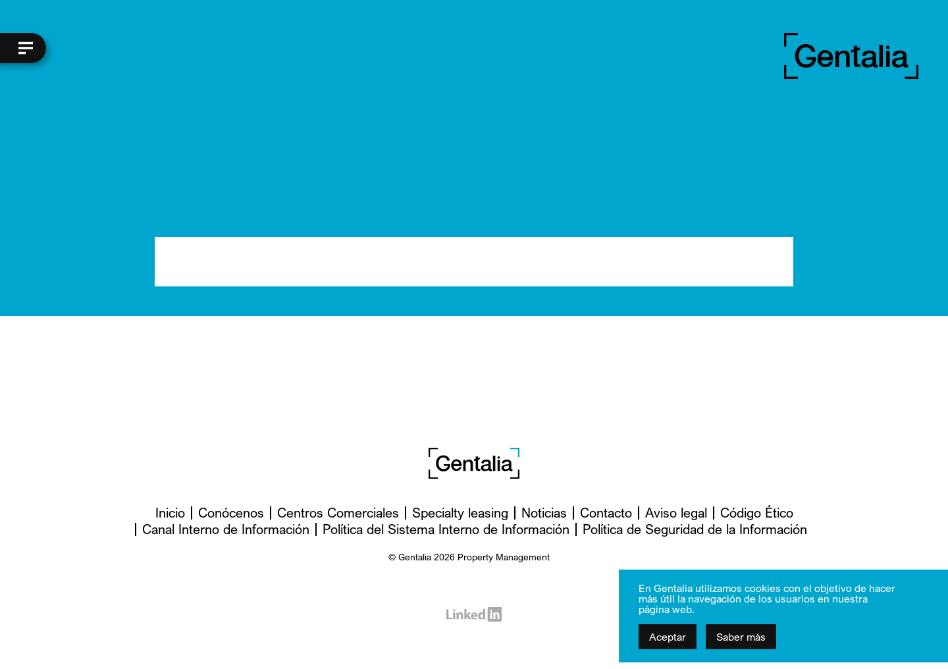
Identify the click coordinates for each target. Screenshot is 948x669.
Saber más (741, 636)
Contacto (606, 512)
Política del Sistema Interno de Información (446, 529)
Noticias (544, 512)
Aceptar (667, 636)
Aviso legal (676, 512)
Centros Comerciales (338, 512)
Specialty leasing (460, 512)
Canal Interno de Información (225, 529)
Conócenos (231, 512)
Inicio (170, 512)
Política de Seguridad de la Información (695, 529)
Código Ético (756, 512)
